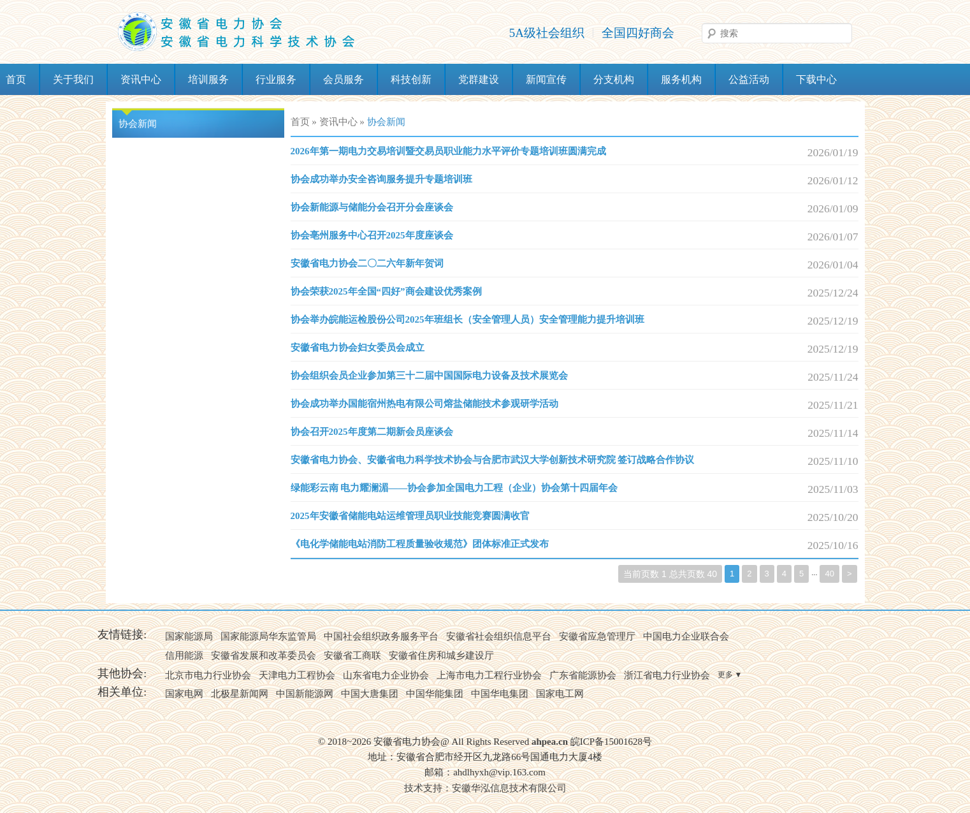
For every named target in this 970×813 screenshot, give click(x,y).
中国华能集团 (434, 694)
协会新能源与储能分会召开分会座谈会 (372, 207)
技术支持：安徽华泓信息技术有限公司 (485, 788)
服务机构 (681, 79)
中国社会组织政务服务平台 (381, 636)
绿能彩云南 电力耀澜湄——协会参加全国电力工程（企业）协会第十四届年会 (454, 488)
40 (829, 573)
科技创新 (411, 79)
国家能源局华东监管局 (268, 636)
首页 (300, 122)
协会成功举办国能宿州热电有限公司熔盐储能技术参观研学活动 (424, 404)
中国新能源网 (304, 694)
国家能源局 (189, 636)
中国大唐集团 (369, 694)
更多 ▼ (730, 674)
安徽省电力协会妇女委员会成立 (357, 347)
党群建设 (478, 79)
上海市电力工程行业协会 (489, 675)
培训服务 (208, 79)
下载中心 (816, 79)
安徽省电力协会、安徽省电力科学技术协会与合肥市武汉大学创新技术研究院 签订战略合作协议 (493, 460)
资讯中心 (140, 79)
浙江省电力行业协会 (667, 675)
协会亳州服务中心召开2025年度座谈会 (372, 235)
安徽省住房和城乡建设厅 (441, 655)
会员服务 (343, 79)
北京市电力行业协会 (208, 675)
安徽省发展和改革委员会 (263, 655)
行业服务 (276, 79)
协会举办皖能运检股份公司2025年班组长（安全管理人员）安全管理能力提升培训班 (467, 319)
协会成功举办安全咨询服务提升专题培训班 (381, 179)
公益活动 (748, 79)
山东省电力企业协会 (386, 675)
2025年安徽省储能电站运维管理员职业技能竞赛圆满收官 (410, 516)
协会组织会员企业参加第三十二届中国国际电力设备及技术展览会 (429, 375)
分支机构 (613, 79)
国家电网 (184, 694)
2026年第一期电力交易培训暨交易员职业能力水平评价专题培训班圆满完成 (448, 151)
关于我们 (73, 79)
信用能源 (184, 655)
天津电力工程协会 (297, 675)
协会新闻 (138, 124)
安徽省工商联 (352, 655)
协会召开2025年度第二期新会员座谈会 (372, 432)
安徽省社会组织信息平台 (498, 636)
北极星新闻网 (239, 694)
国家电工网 (560, 694)
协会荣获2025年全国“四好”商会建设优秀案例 (386, 291)
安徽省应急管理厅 (597, 636)
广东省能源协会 (582, 675)
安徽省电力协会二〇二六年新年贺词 (367, 263)
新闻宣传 (546, 79)
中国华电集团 (499, 694)
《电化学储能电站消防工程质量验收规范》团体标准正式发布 (420, 544)
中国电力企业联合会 (686, 636)
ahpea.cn (550, 741)
